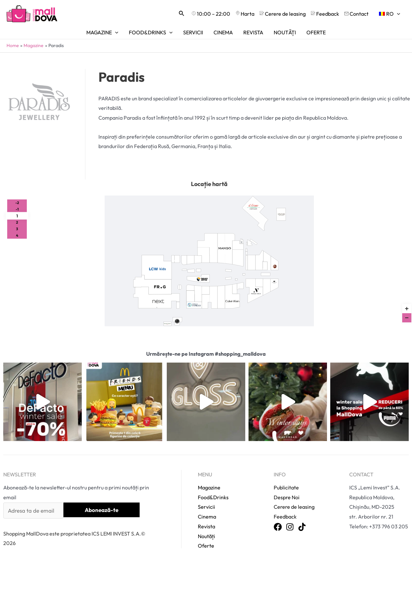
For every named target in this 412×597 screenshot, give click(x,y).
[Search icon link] (182, 13)
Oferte (206, 527)
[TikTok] (302, 509)
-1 (17, 209)
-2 (17, 202)
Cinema (207, 498)
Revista (206, 508)
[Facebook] (278, 509)
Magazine (209, 469)
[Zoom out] (406, 317)
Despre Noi (286, 479)
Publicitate (286, 469)
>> (297, 283)
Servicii (206, 489)
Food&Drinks (213, 479)
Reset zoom (406, 295)
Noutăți (206, 518)
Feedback (285, 498)
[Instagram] (290, 509)
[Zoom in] (406, 308)
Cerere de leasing (293, 489)
